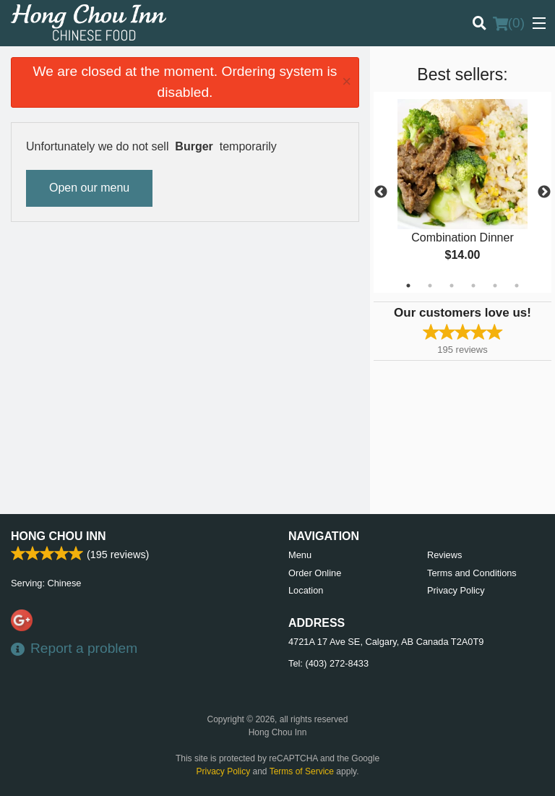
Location (305, 590)
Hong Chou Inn (58, 536)
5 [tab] (495, 285)
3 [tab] (451, 285)
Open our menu (89, 187)
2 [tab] (430, 285)
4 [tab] (473, 285)
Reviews (444, 554)
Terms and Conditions (472, 573)
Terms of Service (302, 771)
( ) (509, 23)
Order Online (314, 573)
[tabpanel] (462, 192)
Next (544, 192)
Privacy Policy (456, 590)
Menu (299, 554)
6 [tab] (516, 285)
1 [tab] (408, 285)
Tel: (328, 663)
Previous (381, 192)
